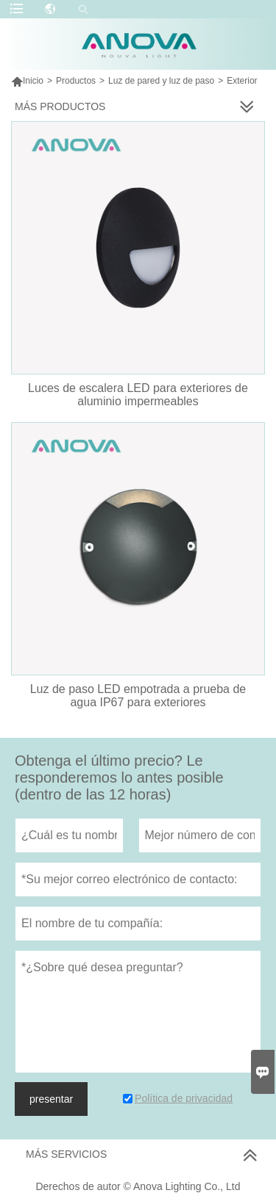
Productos (76, 81)
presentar (51, 1099)
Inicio (27, 81)
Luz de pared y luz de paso (161, 81)
